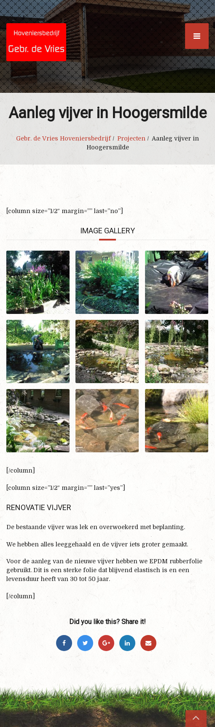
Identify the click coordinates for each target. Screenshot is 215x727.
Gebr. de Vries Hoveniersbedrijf (63, 138)
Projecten (131, 138)
